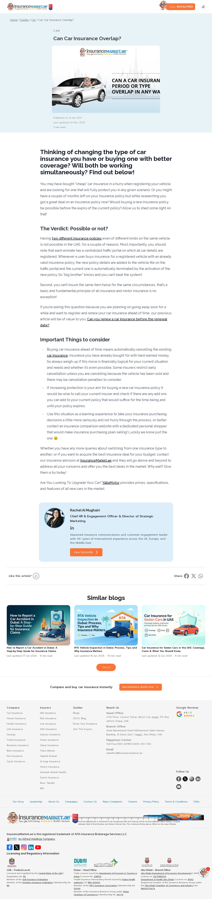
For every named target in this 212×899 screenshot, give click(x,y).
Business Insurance (18, 745)
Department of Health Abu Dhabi (157, 879)
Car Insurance (15, 713)
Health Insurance (16, 724)
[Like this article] (36, 576)
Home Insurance (16, 718)
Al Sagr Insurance (50, 761)
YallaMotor (111, 483)
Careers (132, 801)
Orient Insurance (49, 767)
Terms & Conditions (176, 801)
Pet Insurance (15, 756)
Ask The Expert (82, 729)
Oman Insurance (49, 740)
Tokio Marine (47, 750)
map (155, 717)
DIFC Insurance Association (103, 885)
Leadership (36, 801)
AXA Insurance (48, 729)
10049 (77, 888)
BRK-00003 (94, 882)
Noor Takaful (47, 783)
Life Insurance (15, 729)
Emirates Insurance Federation (37, 882)
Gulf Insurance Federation (35, 879)
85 (24, 876)
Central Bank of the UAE (50, 873)
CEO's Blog (79, 718)
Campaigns (71, 801)
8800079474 (148, 888)
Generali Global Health (53, 772)
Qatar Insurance (49, 745)
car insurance (57, 355)
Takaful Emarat (48, 756)
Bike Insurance (15, 750)
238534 (97, 876)
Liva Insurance (48, 724)
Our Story (18, 801)
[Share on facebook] (186, 576)
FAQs (197, 801)
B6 (8, 885)
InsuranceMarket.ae (96, 460)
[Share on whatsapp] (200, 576)
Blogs (76, 713)
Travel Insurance (16, 740)
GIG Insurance (48, 713)
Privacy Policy (151, 801)
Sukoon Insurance (50, 734)
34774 (120, 894)
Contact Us (90, 801)
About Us (53, 801)
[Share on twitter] (193, 576)
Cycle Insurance (16, 761)
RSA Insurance (48, 718)
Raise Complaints (112, 801)
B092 (190, 879)
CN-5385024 (159, 876)
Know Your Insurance (85, 724)
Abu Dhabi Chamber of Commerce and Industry (169, 885)
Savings (11, 734)
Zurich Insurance (49, 777)
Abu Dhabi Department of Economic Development (166, 873)
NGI (42, 788)
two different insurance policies (77, 238)
